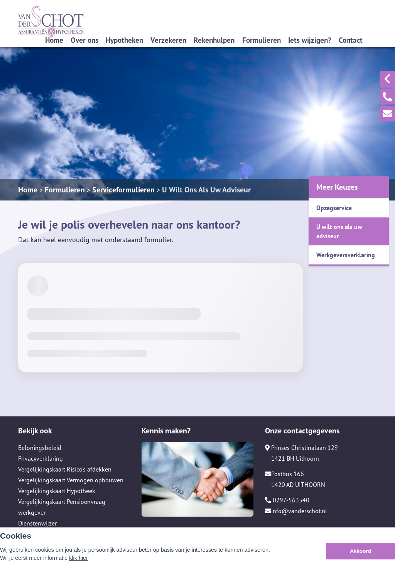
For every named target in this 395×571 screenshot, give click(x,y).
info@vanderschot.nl (296, 510)
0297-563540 (287, 500)
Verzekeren (168, 40)
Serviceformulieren (123, 190)
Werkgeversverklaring (345, 255)
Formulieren (261, 40)
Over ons (84, 40)
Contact (351, 40)
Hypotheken (124, 40)
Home (54, 40)
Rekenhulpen (214, 40)
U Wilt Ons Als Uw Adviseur (206, 190)
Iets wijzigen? (309, 40)
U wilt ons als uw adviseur (339, 231)
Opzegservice (334, 208)
